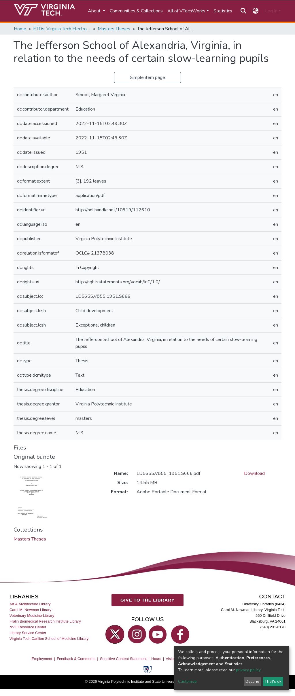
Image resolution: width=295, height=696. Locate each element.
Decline (252, 681)
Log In (271, 11)
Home (20, 29)
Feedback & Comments (76, 659)
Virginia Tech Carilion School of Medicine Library (49, 638)
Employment (42, 659)
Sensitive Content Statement (123, 659)
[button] (255, 10)
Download (254, 473)
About (95, 11)
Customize (187, 681)
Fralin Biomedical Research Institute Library (45, 621)
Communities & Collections (136, 11)
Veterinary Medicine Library (32, 615)
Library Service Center (28, 633)
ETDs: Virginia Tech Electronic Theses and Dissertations (62, 29)
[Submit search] (243, 10)
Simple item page (147, 77)
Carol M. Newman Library (30, 610)
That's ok (272, 681)
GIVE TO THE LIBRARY (147, 600)
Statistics (222, 11)
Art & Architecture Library (30, 604)
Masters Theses (114, 29)
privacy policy (248, 670)
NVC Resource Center (28, 627)
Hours (156, 659)
